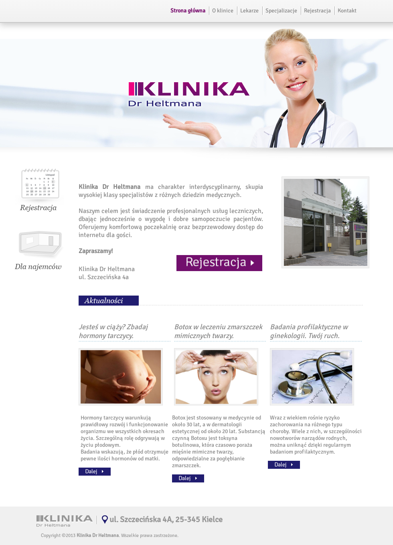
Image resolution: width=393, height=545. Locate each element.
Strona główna (187, 10)
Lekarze (249, 10)
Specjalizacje (281, 10)
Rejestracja (317, 10)
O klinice (222, 10)
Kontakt (347, 10)
